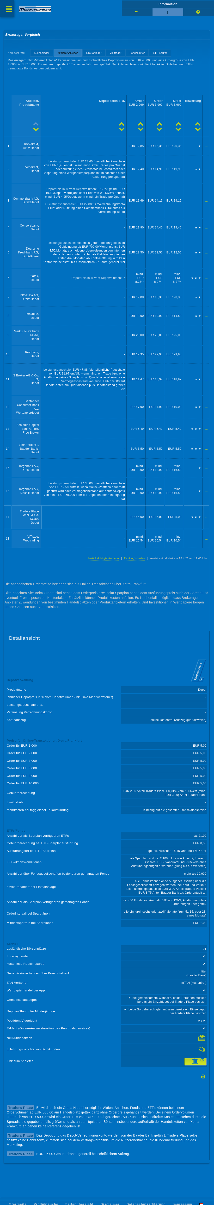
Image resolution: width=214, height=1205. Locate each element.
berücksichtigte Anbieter (103, 558)
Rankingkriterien (134, 558)
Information (168, 4)
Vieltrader (116, 52)
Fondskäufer (137, 52)
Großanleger (94, 52)
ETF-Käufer (160, 52)
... (206, 146)
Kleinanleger (41, 52)
